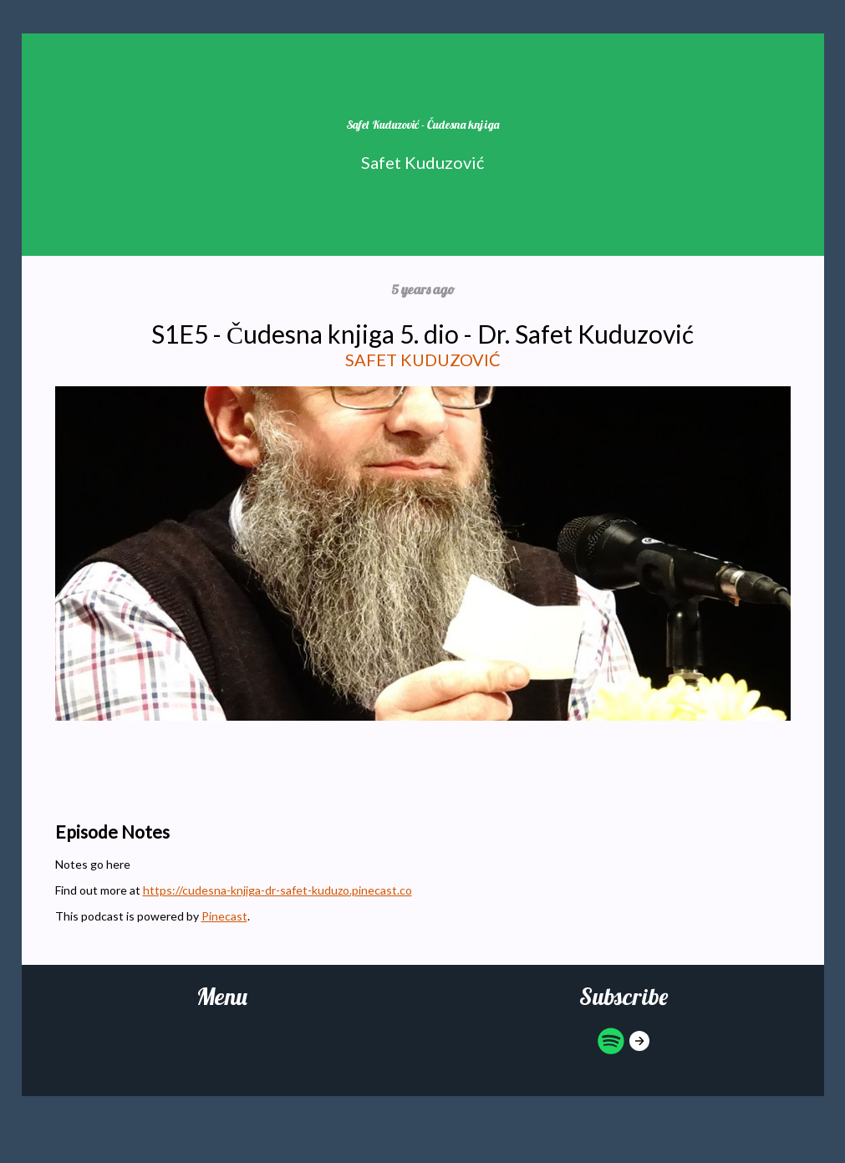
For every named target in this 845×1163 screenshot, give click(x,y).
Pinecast (224, 916)
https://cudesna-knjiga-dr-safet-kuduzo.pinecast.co (277, 890)
